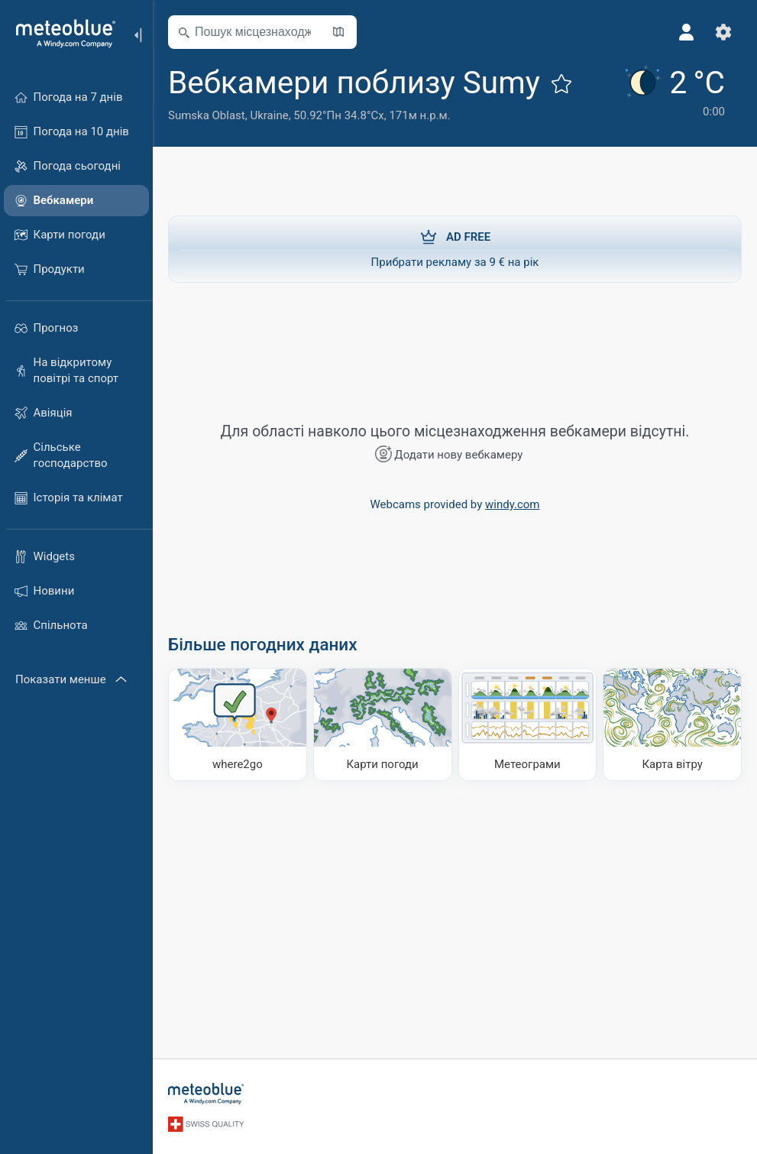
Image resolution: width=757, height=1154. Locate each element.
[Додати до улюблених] (561, 83)
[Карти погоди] (382, 724)
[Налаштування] (723, 32)
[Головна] (60, 33)
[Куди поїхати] (237, 724)
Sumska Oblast (206, 115)
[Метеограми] (528, 724)
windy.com (512, 504)
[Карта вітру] (672, 724)
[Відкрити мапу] (338, 32)
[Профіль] (686, 32)
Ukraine (269, 115)
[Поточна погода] (673, 93)
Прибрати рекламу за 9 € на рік (455, 248)
